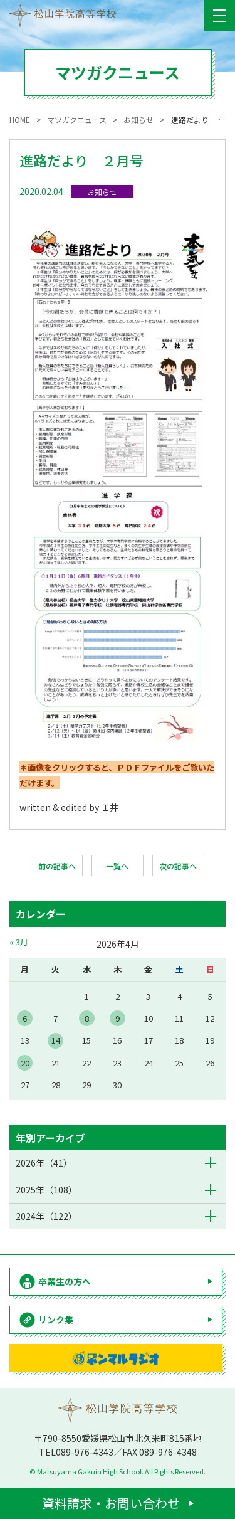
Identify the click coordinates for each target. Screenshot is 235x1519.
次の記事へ (178, 865)
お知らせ (102, 191)
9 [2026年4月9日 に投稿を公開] (117, 1018)
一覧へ (117, 865)
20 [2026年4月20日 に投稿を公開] (25, 1063)
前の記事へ (57, 865)
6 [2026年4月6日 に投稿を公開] (25, 1018)
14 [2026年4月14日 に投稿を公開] (55, 1040)
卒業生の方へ (64, 1281)
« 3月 (18, 942)
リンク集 (55, 1319)
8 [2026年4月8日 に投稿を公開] (87, 1018)
